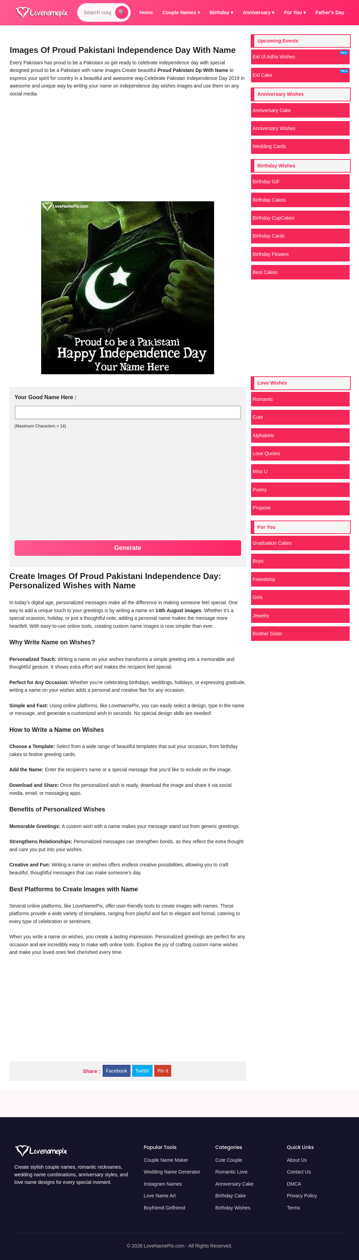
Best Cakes (265, 272)
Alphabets (263, 435)
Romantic (263, 399)
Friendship (264, 579)
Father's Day (329, 12)
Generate (127, 547)
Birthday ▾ (221, 12)
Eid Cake (300, 73)
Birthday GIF (266, 181)
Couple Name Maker (166, 1160)
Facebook (116, 1071)
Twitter (142, 1071)
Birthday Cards (269, 236)
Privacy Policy (302, 1195)
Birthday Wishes (232, 1208)
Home (146, 12)
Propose (262, 508)
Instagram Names (163, 1184)
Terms (293, 1208)
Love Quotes (266, 453)
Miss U (260, 471)
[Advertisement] (126, 149)
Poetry (260, 490)
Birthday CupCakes (274, 218)
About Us (297, 1160)
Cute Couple (228, 1160)
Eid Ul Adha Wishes (300, 55)
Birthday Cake (230, 1195)
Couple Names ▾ (181, 12)
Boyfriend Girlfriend (164, 1208)
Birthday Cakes (269, 200)
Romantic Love (231, 1172)
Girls (258, 597)
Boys (258, 561)
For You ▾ (295, 12)
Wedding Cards (269, 146)
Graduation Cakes (272, 543)
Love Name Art (160, 1195)
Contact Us (299, 1172)
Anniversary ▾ (259, 12)
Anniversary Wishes (274, 128)
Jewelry (261, 615)
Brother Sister (268, 633)
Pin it (162, 1071)
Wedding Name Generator (172, 1172)
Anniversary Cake (272, 110)
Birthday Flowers (271, 254)
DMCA (294, 1184)
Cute (258, 417)
